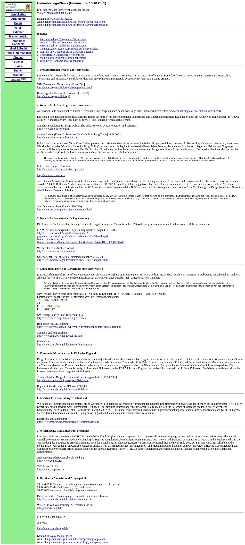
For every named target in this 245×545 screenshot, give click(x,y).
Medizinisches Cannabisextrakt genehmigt (63, 57)
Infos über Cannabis (18, 42)
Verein (18, 27)
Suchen (18, 70)
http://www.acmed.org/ (49, 460)
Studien (18, 57)
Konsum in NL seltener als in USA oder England (66, 51)
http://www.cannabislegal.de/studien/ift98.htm (62, 389)
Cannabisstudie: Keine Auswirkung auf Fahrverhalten (69, 48)
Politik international (18, 52)
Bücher (18, 61)
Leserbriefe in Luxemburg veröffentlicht (62, 54)
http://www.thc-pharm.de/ (51, 469)
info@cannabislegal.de (59, 18)
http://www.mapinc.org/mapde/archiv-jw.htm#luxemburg (68, 421)
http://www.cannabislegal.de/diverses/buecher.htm (64, 344)
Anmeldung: (44, 21)
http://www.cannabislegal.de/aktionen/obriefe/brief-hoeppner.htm (72, 259)
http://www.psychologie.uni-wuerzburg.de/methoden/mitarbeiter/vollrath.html (79, 326)
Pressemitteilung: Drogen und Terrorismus (63, 39)
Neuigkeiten (18, 14)
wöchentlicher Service (54, 9)
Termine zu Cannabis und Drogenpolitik (62, 60)
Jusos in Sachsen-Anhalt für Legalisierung (63, 45)
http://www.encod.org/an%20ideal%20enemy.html (64, 209)
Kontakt (18, 75)
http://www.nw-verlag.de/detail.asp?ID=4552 (61, 318)
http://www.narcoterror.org (51, 175)
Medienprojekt (18, 36)
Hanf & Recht (18, 48)
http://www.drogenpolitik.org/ (53, 96)
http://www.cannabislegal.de (52, 528)
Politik (18, 23)
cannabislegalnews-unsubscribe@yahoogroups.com (79, 24)
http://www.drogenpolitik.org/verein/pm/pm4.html (64, 87)
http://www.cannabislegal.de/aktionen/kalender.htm (65, 499)
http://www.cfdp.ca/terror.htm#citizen (57, 137)
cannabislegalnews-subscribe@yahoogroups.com (78, 21)
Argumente (18, 18)
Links (18, 66)
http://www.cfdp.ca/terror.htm (53, 128)
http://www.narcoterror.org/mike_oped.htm (60, 169)
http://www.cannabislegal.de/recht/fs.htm (59, 335)
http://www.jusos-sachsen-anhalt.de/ (57, 251)
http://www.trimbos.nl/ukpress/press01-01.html (63, 380)
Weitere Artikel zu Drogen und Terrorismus (63, 42)
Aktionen (18, 32)
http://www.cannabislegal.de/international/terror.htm (191, 110)
